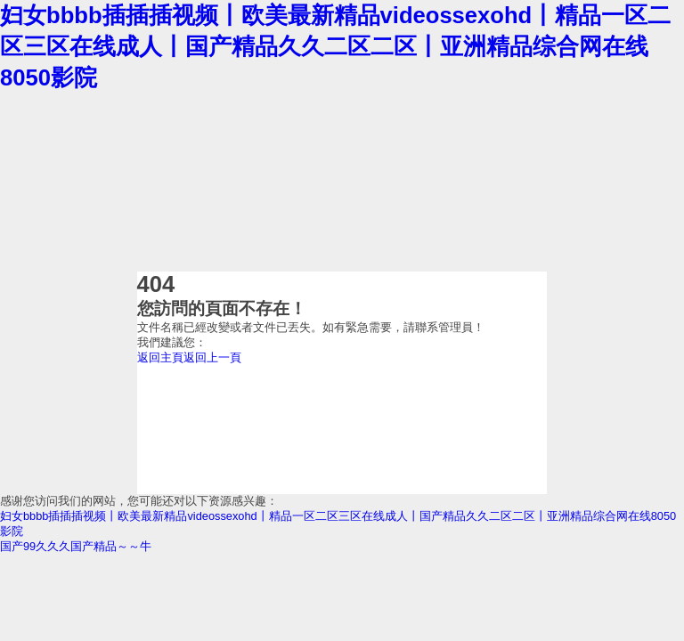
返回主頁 (160, 357)
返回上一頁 (212, 357)
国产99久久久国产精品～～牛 (75, 546)
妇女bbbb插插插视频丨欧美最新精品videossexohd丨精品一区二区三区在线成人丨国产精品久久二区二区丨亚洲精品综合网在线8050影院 (335, 46)
